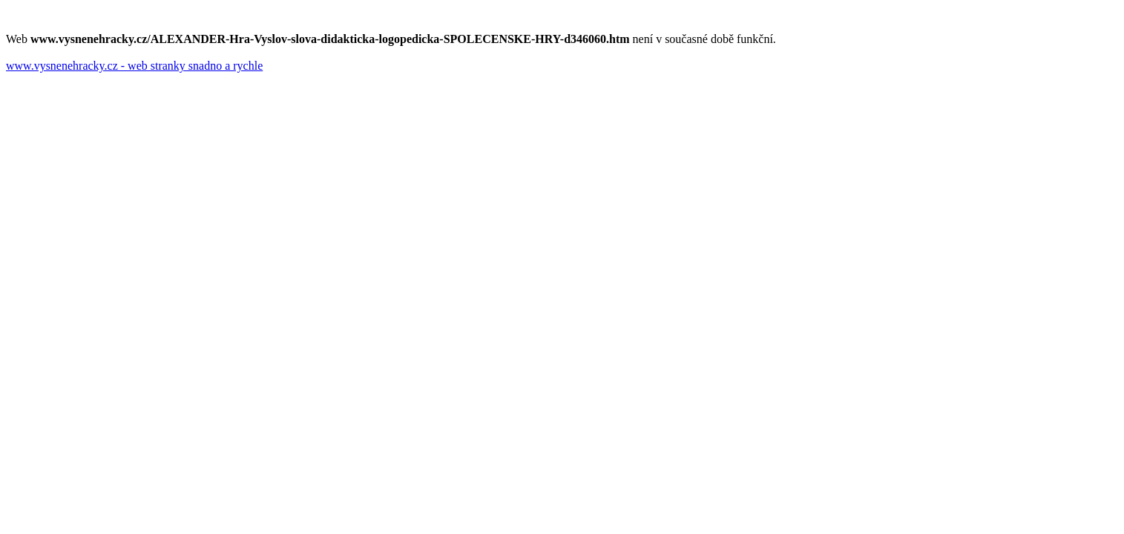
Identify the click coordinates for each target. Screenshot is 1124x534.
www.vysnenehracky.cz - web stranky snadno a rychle (134, 65)
